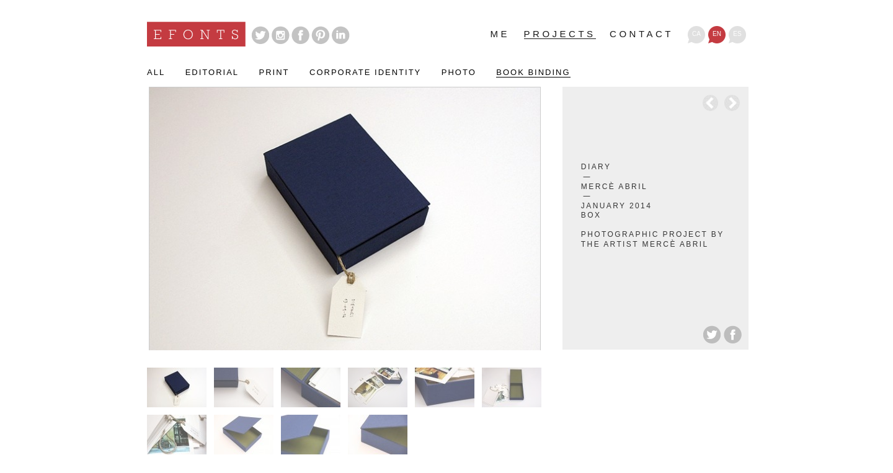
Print (274, 72)
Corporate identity (365, 72)
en (717, 33)
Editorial (212, 72)
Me (500, 34)
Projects (560, 34)
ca (696, 33)
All (156, 72)
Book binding (533, 72)
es (737, 33)
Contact (641, 34)
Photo (459, 72)
